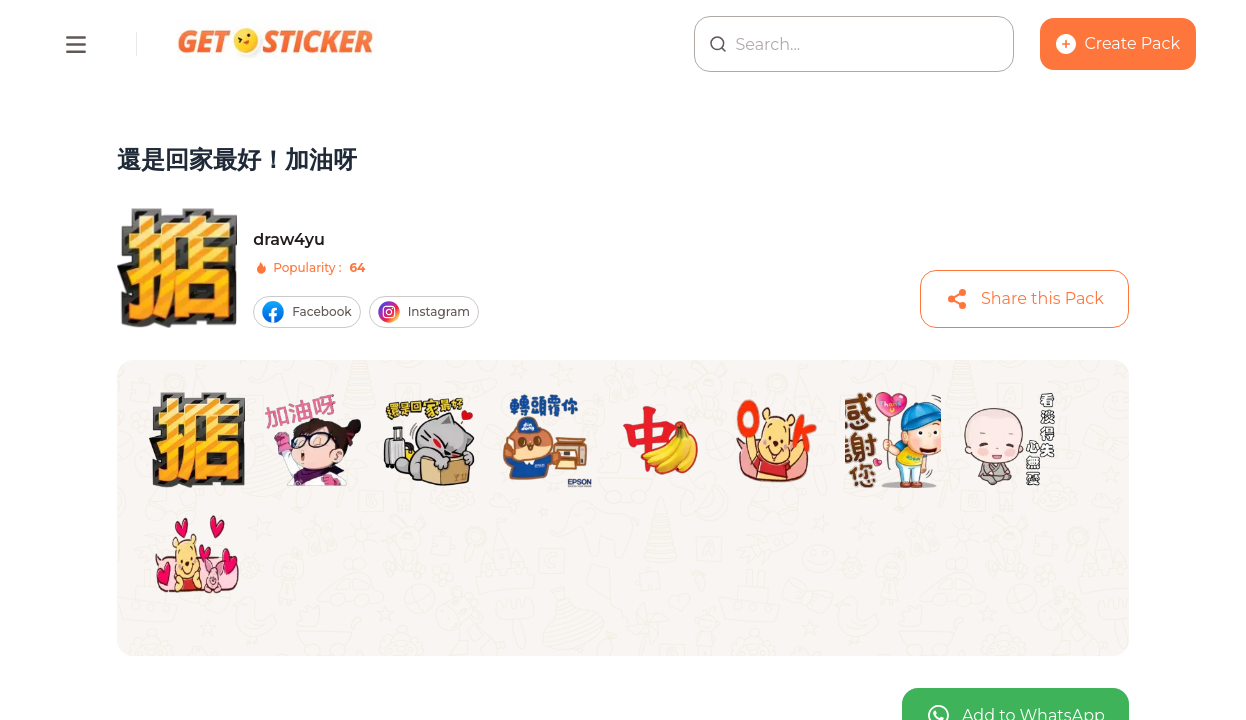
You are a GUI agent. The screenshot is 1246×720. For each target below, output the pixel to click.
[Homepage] (277, 44)
